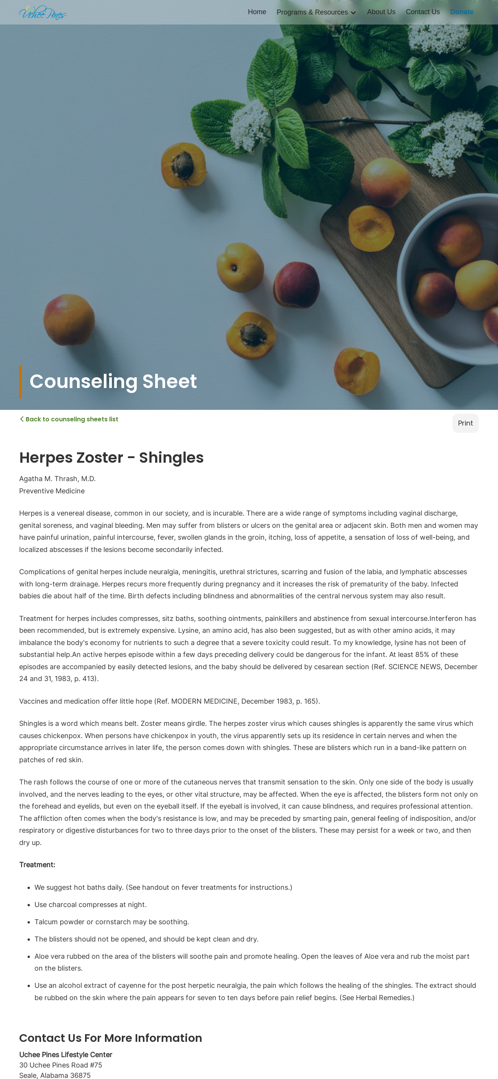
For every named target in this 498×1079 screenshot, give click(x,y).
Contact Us (423, 12)
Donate (461, 12)
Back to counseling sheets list (69, 419)
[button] (317, 13)
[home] (43, 12)
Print (465, 423)
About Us (381, 12)
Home (257, 12)
